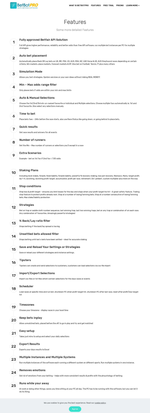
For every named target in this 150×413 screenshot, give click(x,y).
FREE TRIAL (108, 5)
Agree (75, 409)
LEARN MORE (132, 5)
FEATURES (96, 5)
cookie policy (100, 403)
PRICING (120, 5)
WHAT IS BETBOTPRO (79, 5)
